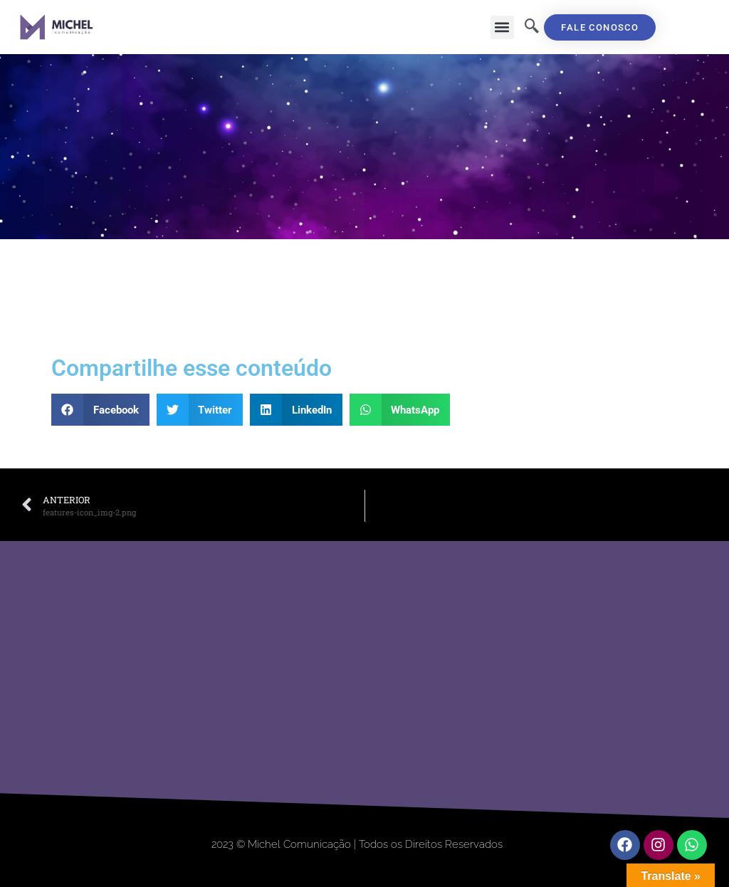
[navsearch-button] (532, 27)
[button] (502, 27)
